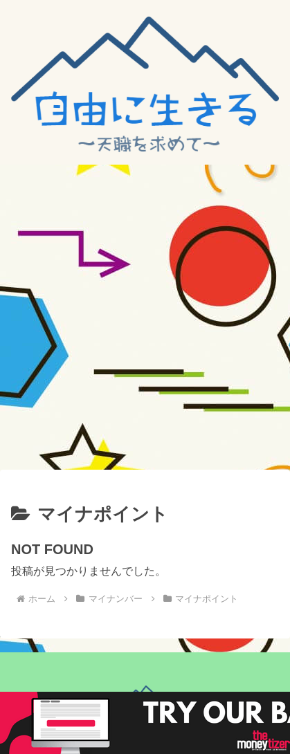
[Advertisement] (145, 316)
